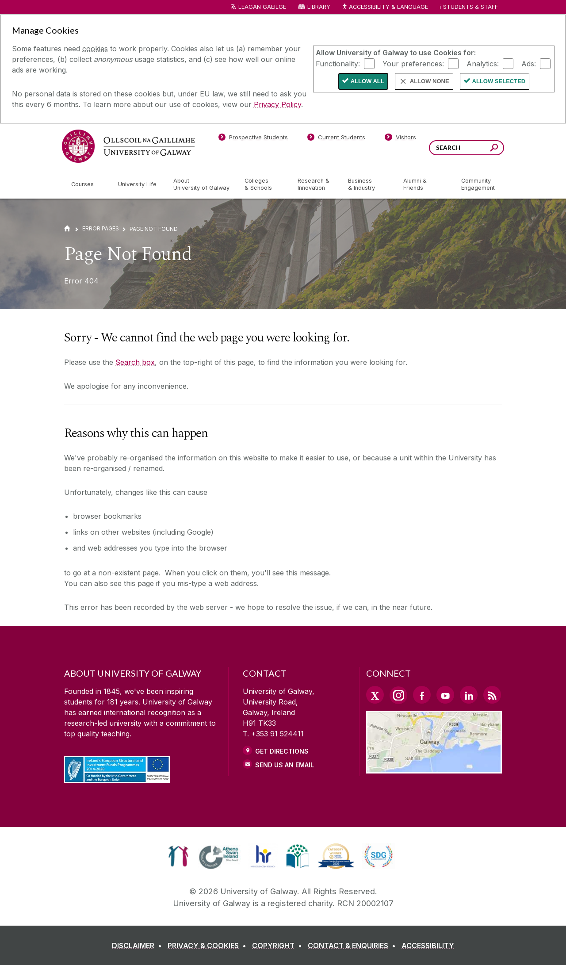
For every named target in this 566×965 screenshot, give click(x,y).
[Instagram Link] (398, 695)
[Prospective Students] (253, 139)
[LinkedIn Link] (469, 695)
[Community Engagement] (478, 184)
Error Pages (100, 228)
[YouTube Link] (445, 695)
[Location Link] (434, 768)
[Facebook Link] (422, 695)
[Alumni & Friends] (425, 184)
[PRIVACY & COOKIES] (209, 945)
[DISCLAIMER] (138, 945)
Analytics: (483, 63)
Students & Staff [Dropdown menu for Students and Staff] (470, 7)
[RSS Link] (492, 695)
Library (318, 7)
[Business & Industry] (368, 184)
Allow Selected (499, 81)
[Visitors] (400, 139)
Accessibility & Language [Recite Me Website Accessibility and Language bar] (385, 7)
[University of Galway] (128, 146)
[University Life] (138, 184)
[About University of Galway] (201, 184)
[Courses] (87, 184)
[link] (178, 856)
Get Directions (282, 751)
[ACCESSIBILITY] (428, 945)
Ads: (528, 63)
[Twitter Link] (375, 695)
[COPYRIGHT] (279, 945)
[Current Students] (336, 139)
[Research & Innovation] (316, 184)
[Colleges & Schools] (264, 184)
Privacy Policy (277, 104)
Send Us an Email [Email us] (284, 765)
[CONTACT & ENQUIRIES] (353, 945)
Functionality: (338, 63)
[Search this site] (494, 149)
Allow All (367, 81)
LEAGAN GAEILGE (262, 7)
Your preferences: (413, 63)
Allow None (429, 81)
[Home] (67, 228)
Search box (135, 362)
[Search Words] (466, 147)
